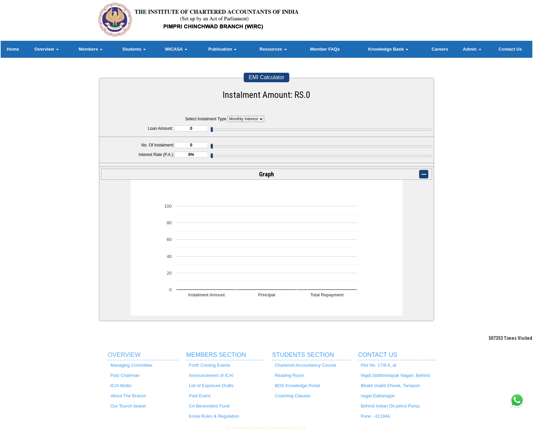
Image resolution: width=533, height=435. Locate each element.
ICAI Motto (120, 385)
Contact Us (510, 49)
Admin (472, 49)
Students (134, 49)
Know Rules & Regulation (214, 416)
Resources (273, 49)
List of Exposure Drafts (211, 385)
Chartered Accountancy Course (305, 365)
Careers (440, 49)
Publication (222, 49)
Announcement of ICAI (211, 375)
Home (13, 49)
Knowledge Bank (388, 49)
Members (91, 49)
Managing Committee (131, 365)
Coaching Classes (292, 395)
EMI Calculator (267, 77)
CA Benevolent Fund (209, 405)
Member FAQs (325, 49)
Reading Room (289, 375)
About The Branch (128, 395)
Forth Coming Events (209, 365)
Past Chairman (125, 375)
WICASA (176, 49)
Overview (46, 49)
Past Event (199, 395)
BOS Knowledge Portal (297, 385)
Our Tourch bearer (128, 405)
